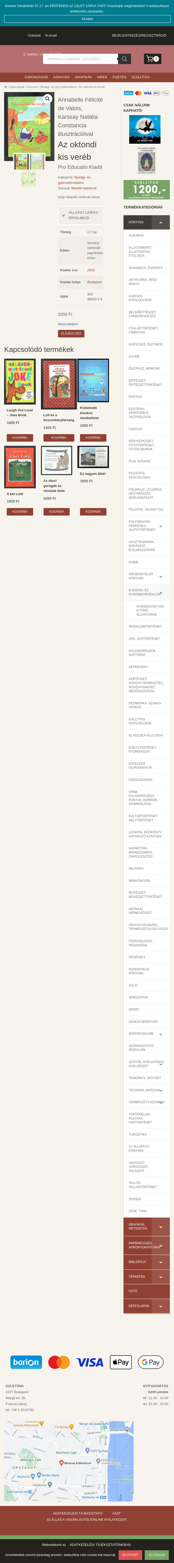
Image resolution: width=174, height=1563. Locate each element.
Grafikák (83, 76)
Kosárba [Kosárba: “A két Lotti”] (19, 510)
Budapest (94, 281)
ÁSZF (116, 1513)
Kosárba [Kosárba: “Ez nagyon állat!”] (93, 510)
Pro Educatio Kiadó (80, 166)
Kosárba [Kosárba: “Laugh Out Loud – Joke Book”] (19, 437)
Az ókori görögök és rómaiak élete (54, 485)
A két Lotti (15, 493)
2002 (91, 269)
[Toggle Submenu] (161, 221)
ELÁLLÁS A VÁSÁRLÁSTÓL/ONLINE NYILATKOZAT (87, 1520)
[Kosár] (152, 58)
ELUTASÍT (130, 1555)
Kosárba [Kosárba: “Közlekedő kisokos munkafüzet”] (93, 437)
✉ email (51, 35)
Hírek (102, 76)
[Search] (124, 58)
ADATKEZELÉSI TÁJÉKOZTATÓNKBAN (100, 1545)
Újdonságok (36, 76)
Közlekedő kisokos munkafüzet (89, 412)
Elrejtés (87, 18)
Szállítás (140, 76)
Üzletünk (34, 35)
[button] (47, 98)
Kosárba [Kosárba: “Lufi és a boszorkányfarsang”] (58, 437)
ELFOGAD (157, 1555)
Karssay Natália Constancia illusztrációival (78, 124)
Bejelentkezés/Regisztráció (139, 35)
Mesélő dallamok (84, 187)
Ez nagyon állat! (93, 473)
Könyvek (61, 76)
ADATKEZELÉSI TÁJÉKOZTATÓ (77, 1513)
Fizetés (119, 76)
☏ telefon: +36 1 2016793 (42, 53)
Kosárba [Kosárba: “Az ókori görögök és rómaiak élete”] (56, 510)
